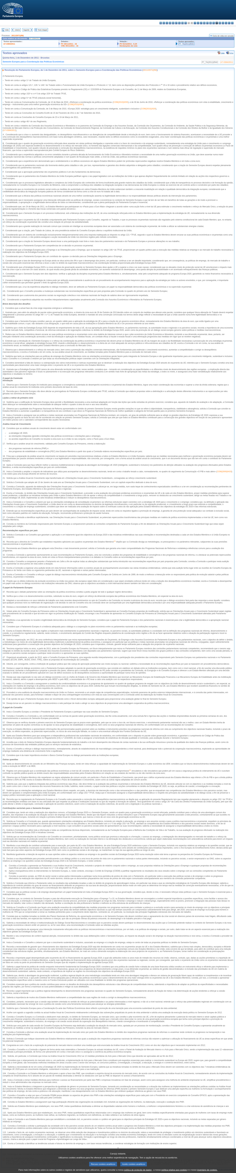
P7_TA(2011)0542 (186, 44)
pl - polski (213, 23)
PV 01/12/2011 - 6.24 (128, 44)
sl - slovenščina (226, 23)
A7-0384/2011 (9, 44)
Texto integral (42, 30)
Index (7, 30)
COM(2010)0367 (76, 104)
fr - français (185, 23)
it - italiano (195, 23)
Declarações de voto (129, 46)
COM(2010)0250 (120, 102)
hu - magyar (204, 23)
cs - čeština (167, 23)
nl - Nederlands (210, 23)
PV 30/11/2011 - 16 (69, 44)
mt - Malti (207, 23)
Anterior (17, 30)
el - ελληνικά (179, 23)
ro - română (220, 23)
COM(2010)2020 (148, 109)
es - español (164, 23)
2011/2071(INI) (17, 36)
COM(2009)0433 (224, 471)
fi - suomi (229, 23)
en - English (182, 23)
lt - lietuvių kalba (201, 23)
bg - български (160, 23)
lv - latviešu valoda (198, 23)
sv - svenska (232, 23)
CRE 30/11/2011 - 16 (69, 46)
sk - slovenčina (223, 23)
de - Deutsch (173, 23)
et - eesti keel (176, 23)
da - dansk (170, 23)
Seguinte (26, 30)
